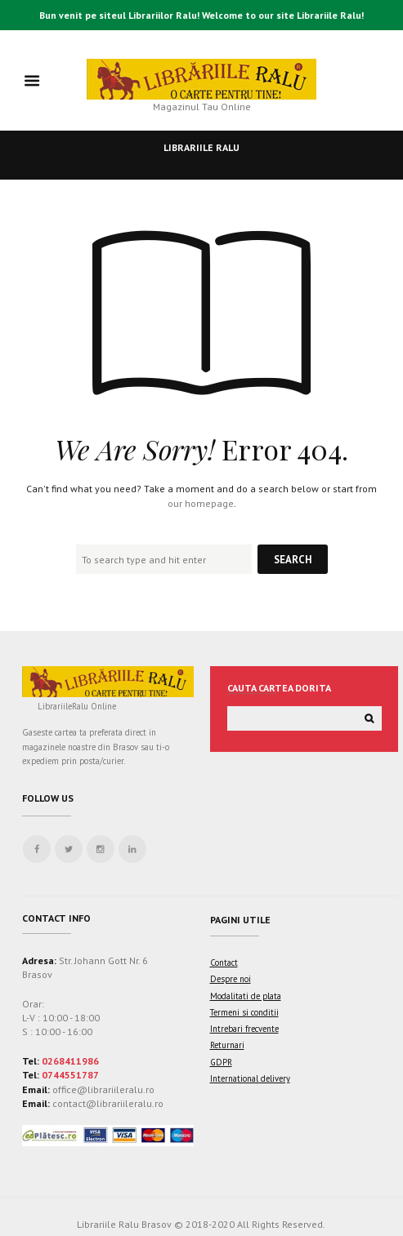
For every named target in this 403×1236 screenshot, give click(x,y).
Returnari (227, 1045)
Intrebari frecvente (244, 1028)
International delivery (250, 1078)
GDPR (221, 1062)
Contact (224, 962)
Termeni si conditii (244, 1012)
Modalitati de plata (245, 996)
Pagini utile (240, 920)
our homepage (201, 503)
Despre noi (230, 979)
